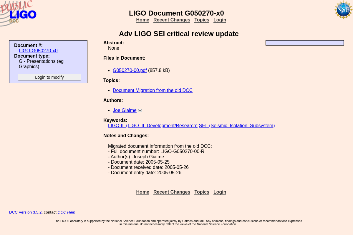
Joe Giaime (125, 110)
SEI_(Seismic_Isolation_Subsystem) (237, 125)
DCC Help (66, 212)
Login (219, 19)
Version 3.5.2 (30, 212)
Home (142, 19)
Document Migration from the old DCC (153, 90)
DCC (13, 212)
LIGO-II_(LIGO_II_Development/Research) (153, 125)
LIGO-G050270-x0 (38, 50)
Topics (201, 19)
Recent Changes (171, 19)
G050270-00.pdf (130, 70)
